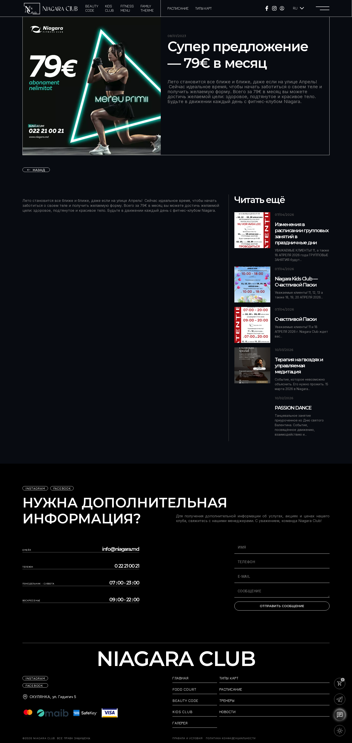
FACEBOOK (62, 488)
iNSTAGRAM (35, 488)
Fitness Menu (127, 8)
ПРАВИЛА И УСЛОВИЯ (187, 738)
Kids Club (109, 8)
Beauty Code (91, 8)
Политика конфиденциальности (231, 738)
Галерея (180, 723)
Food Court (184, 689)
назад (39, 170)
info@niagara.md (120, 549)
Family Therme (147, 8)
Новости (227, 712)
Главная (180, 678)
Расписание (178, 8)
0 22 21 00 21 (126, 566)
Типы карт (203, 8)
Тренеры (227, 701)
